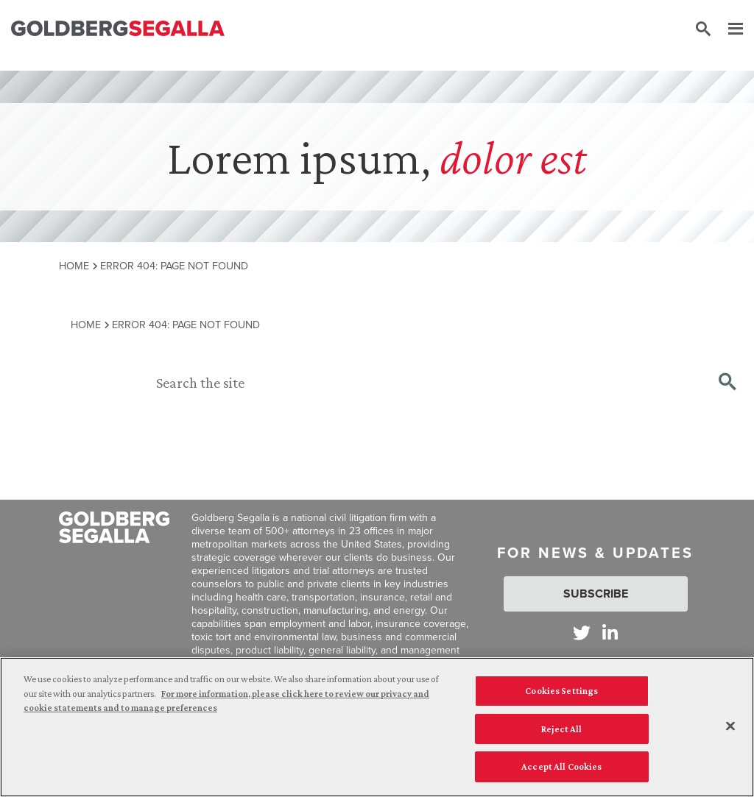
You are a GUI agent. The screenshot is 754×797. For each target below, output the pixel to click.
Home (74, 266)
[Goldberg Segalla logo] (118, 29)
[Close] (730, 726)
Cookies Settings (561, 690)
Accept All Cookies (561, 766)
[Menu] (728, 29)
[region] (377, 727)
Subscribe (595, 593)
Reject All (561, 728)
